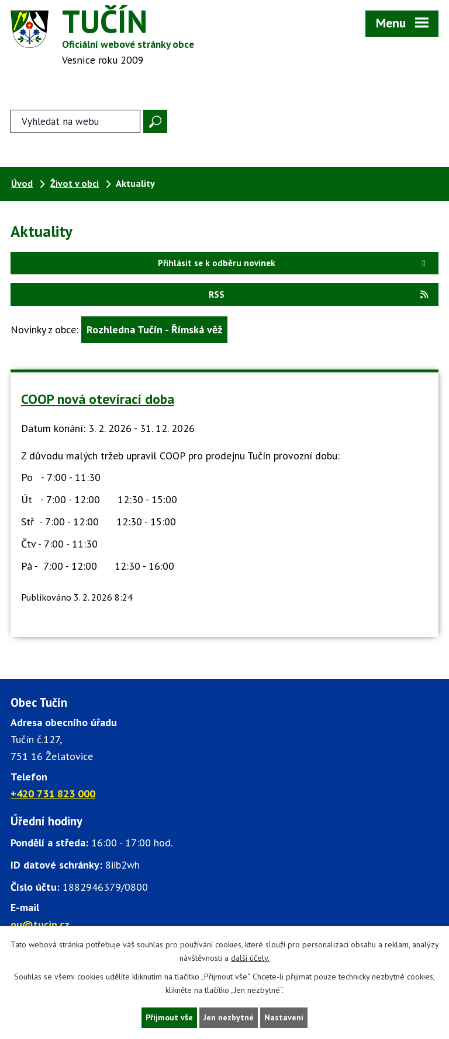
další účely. (250, 958)
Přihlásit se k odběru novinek (294, 263)
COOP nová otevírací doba (97, 398)
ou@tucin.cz (40, 924)
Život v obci (74, 183)
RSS (319, 294)
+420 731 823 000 (53, 793)
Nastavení (283, 1017)
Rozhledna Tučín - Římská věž (154, 329)
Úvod (22, 183)
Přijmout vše (169, 1017)
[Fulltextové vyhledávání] (75, 121)
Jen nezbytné (228, 1017)
